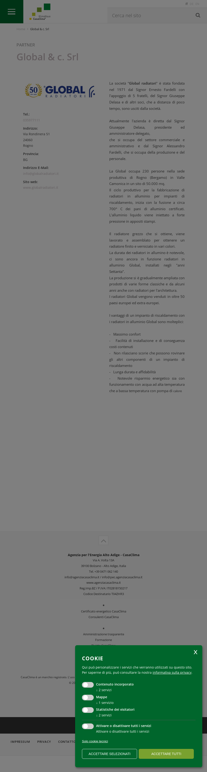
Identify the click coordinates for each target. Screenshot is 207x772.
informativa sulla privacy (172, 672)
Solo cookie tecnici (95, 741)
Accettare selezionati (109, 754)
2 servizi (104, 690)
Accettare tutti (166, 754)
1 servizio (105, 702)
